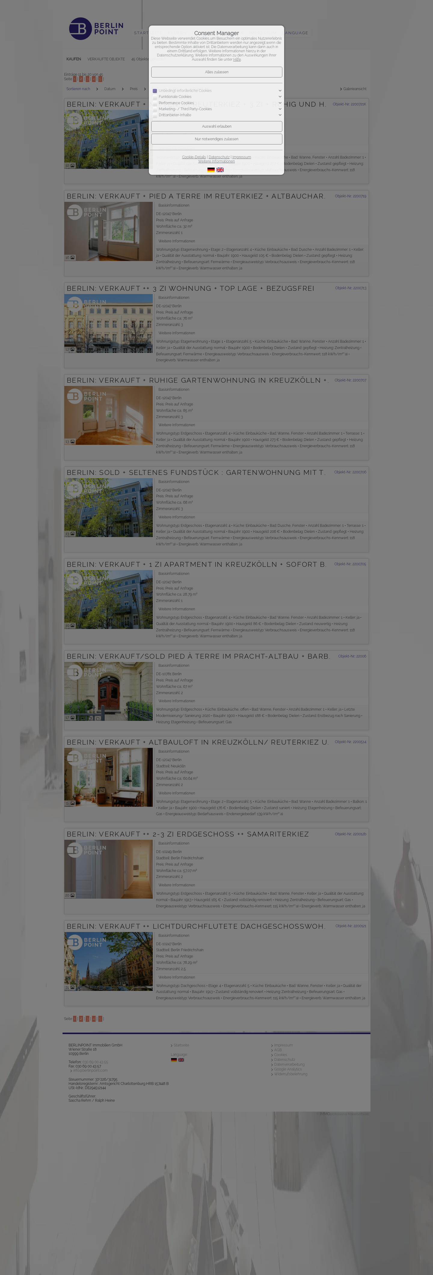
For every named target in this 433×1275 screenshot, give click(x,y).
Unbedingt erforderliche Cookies (185, 91)
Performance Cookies (176, 103)
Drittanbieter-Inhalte (175, 115)
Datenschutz (219, 157)
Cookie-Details (194, 157)
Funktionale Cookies (175, 97)
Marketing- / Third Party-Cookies (185, 109)
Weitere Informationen (216, 161)
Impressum (241, 157)
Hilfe (237, 59)
